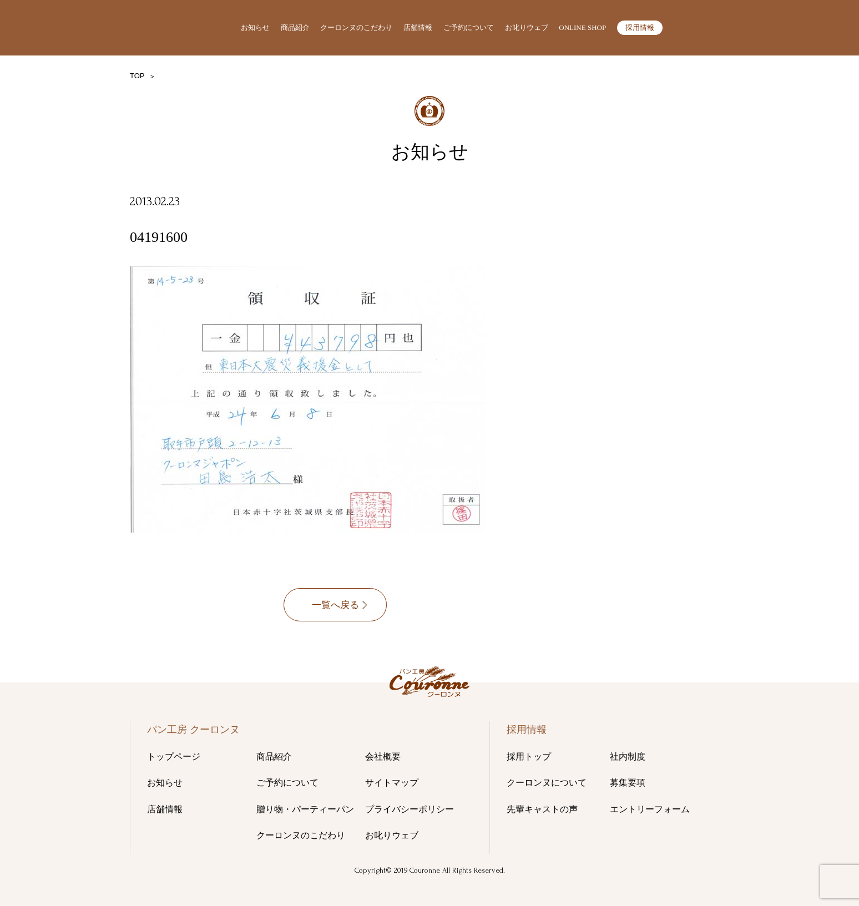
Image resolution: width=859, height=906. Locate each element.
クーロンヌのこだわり (356, 27)
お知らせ (255, 27)
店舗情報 (417, 27)
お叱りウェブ (526, 27)
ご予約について (468, 27)
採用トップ (529, 756)
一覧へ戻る (335, 608)
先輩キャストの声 (542, 809)
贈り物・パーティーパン (305, 809)
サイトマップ (391, 782)
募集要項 (627, 782)
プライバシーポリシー (409, 809)
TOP (137, 76)
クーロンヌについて (547, 782)
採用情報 (639, 27)
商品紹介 (295, 27)
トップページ (173, 756)
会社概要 (383, 756)
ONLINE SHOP (582, 27)
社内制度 (627, 756)
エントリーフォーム (650, 809)
